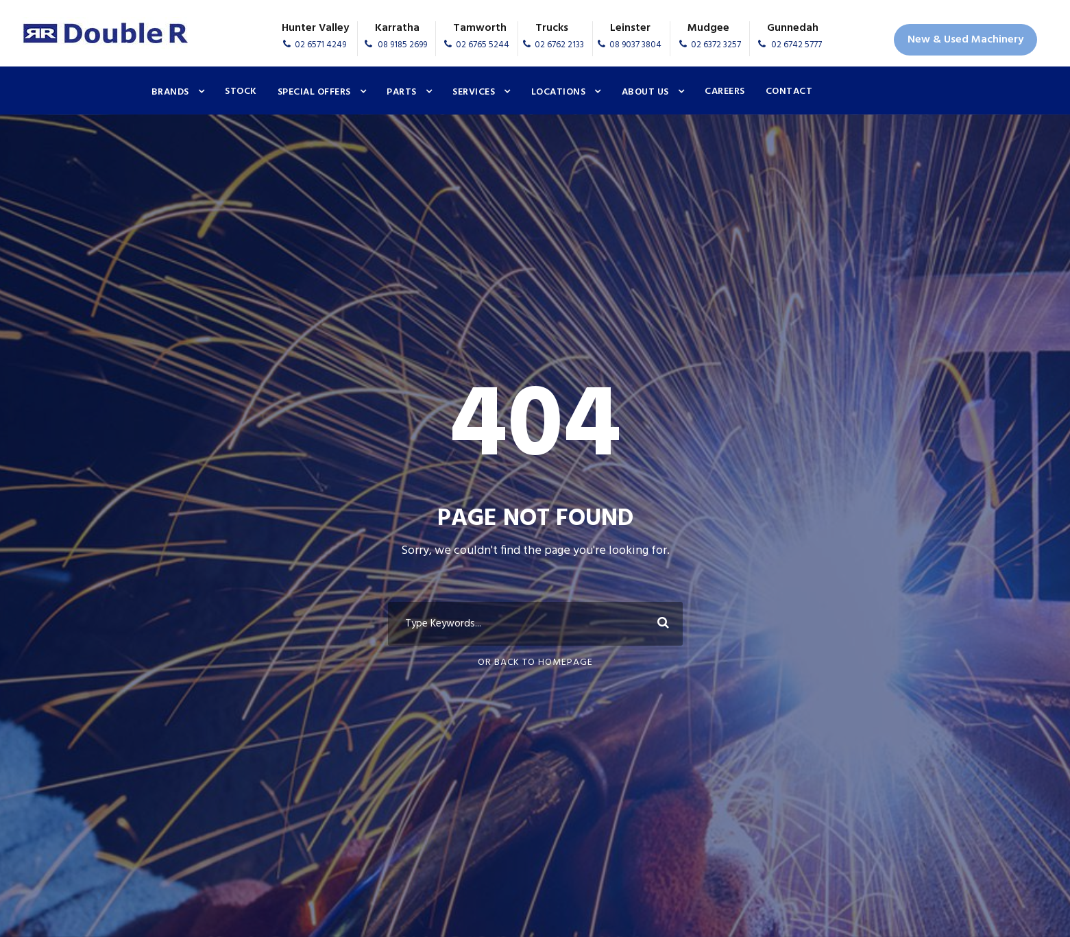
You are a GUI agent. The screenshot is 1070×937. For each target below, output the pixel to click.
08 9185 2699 (402, 45)
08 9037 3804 (635, 45)
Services (473, 92)
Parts (402, 92)
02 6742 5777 (796, 45)
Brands (170, 92)
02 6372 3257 (716, 45)
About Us (645, 92)
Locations (558, 92)
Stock (241, 91)
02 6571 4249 (320, 45)
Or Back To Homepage (535, 662)
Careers (725, 91)
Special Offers (314, 92)
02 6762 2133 (559, 45)
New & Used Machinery (965, 40)
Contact (789, 91)
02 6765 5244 (482, 45)
